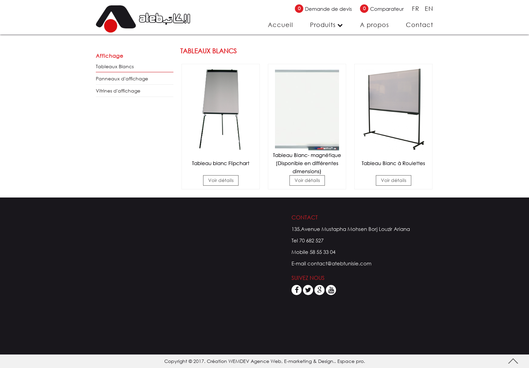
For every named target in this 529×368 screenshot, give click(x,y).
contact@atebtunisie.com (339, 263)
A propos (374, 24)
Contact (419, 24)
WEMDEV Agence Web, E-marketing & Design (280, 361)
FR (416, 8)
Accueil (280, 24)
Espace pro (350, 361)
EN (429, 8)
